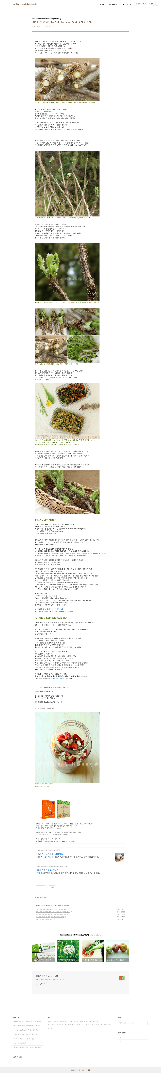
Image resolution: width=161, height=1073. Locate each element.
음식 (50, 1021)
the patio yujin (66, 1021)
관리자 (88, 1070)
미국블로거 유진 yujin (56, 1025)
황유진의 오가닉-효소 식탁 (25, 4)
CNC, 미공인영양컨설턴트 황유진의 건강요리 (50, 979)
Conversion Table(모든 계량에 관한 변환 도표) (28, 1030)
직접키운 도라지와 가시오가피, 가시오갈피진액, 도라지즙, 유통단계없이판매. (68, 857)
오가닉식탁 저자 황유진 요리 (75, 1025)
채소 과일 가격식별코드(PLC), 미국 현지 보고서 (50, 917)
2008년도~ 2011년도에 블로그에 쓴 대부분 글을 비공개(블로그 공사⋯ (28, 1021)
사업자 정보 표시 (41, 897)
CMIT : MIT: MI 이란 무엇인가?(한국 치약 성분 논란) (51, 909)
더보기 (50, 1028)
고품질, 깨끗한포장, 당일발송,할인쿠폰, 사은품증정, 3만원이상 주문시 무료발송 (69, 873)
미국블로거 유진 (107, 1025)
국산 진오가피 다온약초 (47, 870)
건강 (56, 1021)
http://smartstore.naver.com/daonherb (50, 867)
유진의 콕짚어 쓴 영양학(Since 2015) (25, 1034)
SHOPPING (113, 4)
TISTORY (81, 1070)
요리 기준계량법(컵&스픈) (21, 1043)
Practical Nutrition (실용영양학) (50, 905)
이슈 (76, 1021)
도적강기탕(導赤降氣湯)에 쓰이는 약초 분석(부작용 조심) (53, 912)
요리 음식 (96, 1025)
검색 (145, 1023)
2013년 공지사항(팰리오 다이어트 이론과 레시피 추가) (28, 1047)
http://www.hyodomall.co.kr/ (46, 850)
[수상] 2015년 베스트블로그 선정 (23, 1039)
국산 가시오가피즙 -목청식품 (50, 854)
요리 (88, 1025)
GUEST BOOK (126, 4)
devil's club (59, 609)
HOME (102, 4)
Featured (38, 905)
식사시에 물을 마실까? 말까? (44, 919)
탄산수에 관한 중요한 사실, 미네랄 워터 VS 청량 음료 (52, 914)
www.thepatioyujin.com (89, 1021)
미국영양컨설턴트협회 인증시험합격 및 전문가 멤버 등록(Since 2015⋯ (28, 1026)
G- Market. (57, 828)
